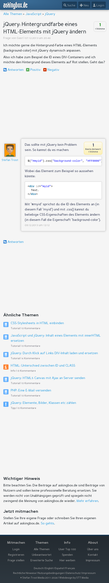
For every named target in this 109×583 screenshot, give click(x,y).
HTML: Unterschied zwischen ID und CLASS (43, 365)
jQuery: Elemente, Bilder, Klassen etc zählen (43, 403)
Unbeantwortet (41, 555)
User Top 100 (67, 549)
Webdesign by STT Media (73, 578)
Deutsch (38, 568)
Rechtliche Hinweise (24, 573)
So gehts (47, 523)
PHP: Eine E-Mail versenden (31, 390)
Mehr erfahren (87, 501)
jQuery (50, 14)
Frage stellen (16, 560)
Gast (20, 38)
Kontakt (93, 555)
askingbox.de (15, 5)
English (49, 568)
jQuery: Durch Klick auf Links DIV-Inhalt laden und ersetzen (54, 353)
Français (70, 568)
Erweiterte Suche (41, 560)
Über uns (92, 549)
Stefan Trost (10, 160)
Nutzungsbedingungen (51, 573)
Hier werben (67, 560)
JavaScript (33, 14)
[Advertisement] (54, 105)
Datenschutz (73, 573)
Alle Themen (12, 14)
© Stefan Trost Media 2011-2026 (39, 578)
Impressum (93, 560)
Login (16, 549)
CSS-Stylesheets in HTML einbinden (37, 323)
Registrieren (16, 555)
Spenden (67, 555)
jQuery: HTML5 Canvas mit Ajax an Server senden (48, 378)
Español (59, 568)
